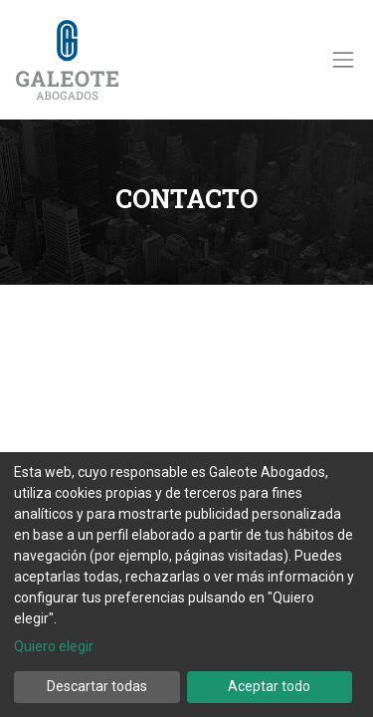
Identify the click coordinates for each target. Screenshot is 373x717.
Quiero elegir (53, 646)
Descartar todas (97, 686)
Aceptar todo (269, 686)
